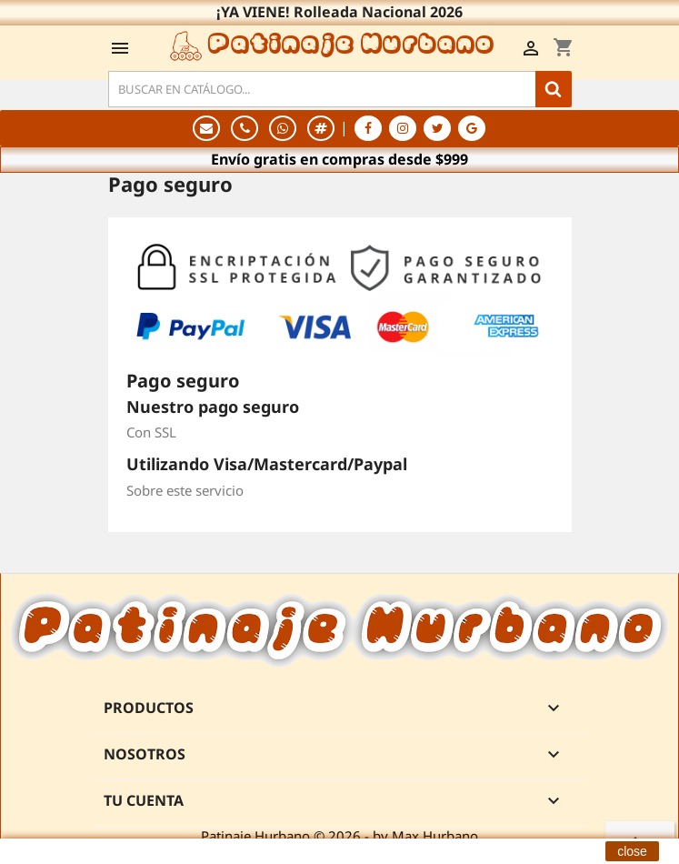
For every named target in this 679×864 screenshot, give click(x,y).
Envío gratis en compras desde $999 (339, 159)
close (632, 851)
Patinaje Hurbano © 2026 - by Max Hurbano (339, 836)
